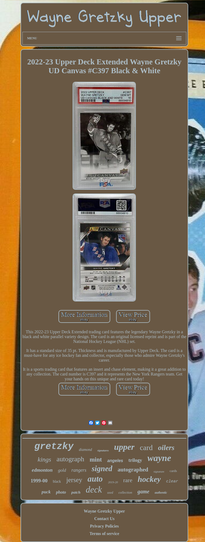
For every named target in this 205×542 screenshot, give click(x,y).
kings (44, 459)
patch (75, 492)
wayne (159, 458)
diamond (85, 450)
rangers (78, 470)
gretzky (54, 446)
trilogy (135, 460)
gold (62, 470)
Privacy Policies (104, 526)
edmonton (42, 470)
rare (127, 480)
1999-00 (39, 480)
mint (96, 459)
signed (102, 468)
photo (61, 492)
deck (94, 489)
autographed (133, 469)
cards (173, 471)
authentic (161, 492)
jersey (74, 479)
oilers (166, 448)
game (143, 491)
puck (46, 491)
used (110, 492)
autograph (70, 459)
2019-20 (113, 482)
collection (125, 492)
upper (124, 447)
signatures (103, 450)
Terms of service (104, 533)
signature (158, 471)
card (146, 447)
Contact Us (104, 518)
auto (95, 478)
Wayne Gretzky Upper (104, 511)
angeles (115, 460)
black (57, 481)
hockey (149, 479)
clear (172, 481)
